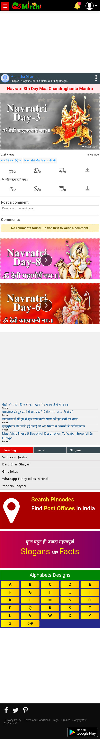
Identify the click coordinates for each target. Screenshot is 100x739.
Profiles (65, 720)
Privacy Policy (13, 720)
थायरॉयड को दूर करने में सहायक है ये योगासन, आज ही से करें (37, 412)
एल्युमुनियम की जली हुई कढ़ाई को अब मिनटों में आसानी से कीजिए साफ (43, 426)
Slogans (76, 450)
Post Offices (59, 508)
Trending (9, 450)
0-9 (30, 623)
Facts (41, 450)
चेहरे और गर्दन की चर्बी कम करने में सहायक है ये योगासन (35, 405)
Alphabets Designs (49, 575)
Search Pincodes (52, 499)
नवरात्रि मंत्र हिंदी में (11, 160)
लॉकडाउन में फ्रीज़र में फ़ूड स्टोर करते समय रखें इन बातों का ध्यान (40, 419)
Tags (55, 720)
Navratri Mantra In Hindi (40, 160)
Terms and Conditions (37, 720)
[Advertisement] (50, 41)
